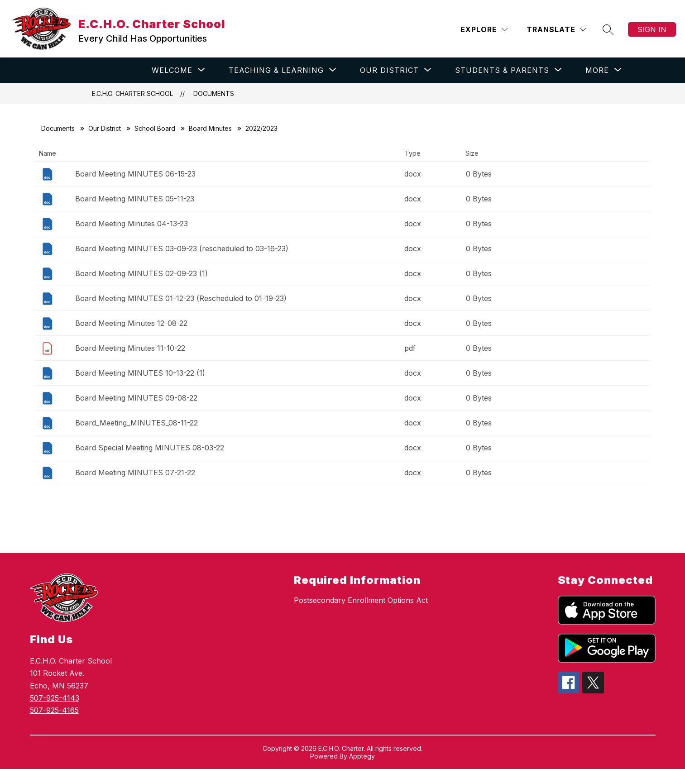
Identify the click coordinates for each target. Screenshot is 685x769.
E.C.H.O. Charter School (132, 93)
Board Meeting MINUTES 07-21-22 (135, 472)
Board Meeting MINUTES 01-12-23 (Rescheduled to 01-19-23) (181, 298)
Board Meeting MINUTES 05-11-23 (134, 198)
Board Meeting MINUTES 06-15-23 (135, 173)
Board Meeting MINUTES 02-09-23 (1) (141, 273)
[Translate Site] (556, 29)
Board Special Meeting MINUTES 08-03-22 (149, 447)
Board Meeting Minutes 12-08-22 (131, 323)
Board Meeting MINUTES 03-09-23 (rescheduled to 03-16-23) (181, 248)
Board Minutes (210, 128)
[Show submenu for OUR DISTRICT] (389, 70)
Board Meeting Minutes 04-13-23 (131, 223)
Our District (104, 128)
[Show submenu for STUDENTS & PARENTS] (502, 70)
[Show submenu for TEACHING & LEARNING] (276, 70)
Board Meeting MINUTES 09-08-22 (136, 397)
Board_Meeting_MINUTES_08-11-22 (136, 422)
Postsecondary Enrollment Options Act (361, 600)
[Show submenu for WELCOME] (172, 70)
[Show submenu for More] (597, 70)
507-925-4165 (54, 710)
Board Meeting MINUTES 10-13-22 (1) (140, 372)
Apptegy (362, 756)
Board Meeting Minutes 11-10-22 (130, 348)
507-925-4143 (54, 697)
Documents (213, 93)
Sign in (651, 29)
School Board (154, 128)
